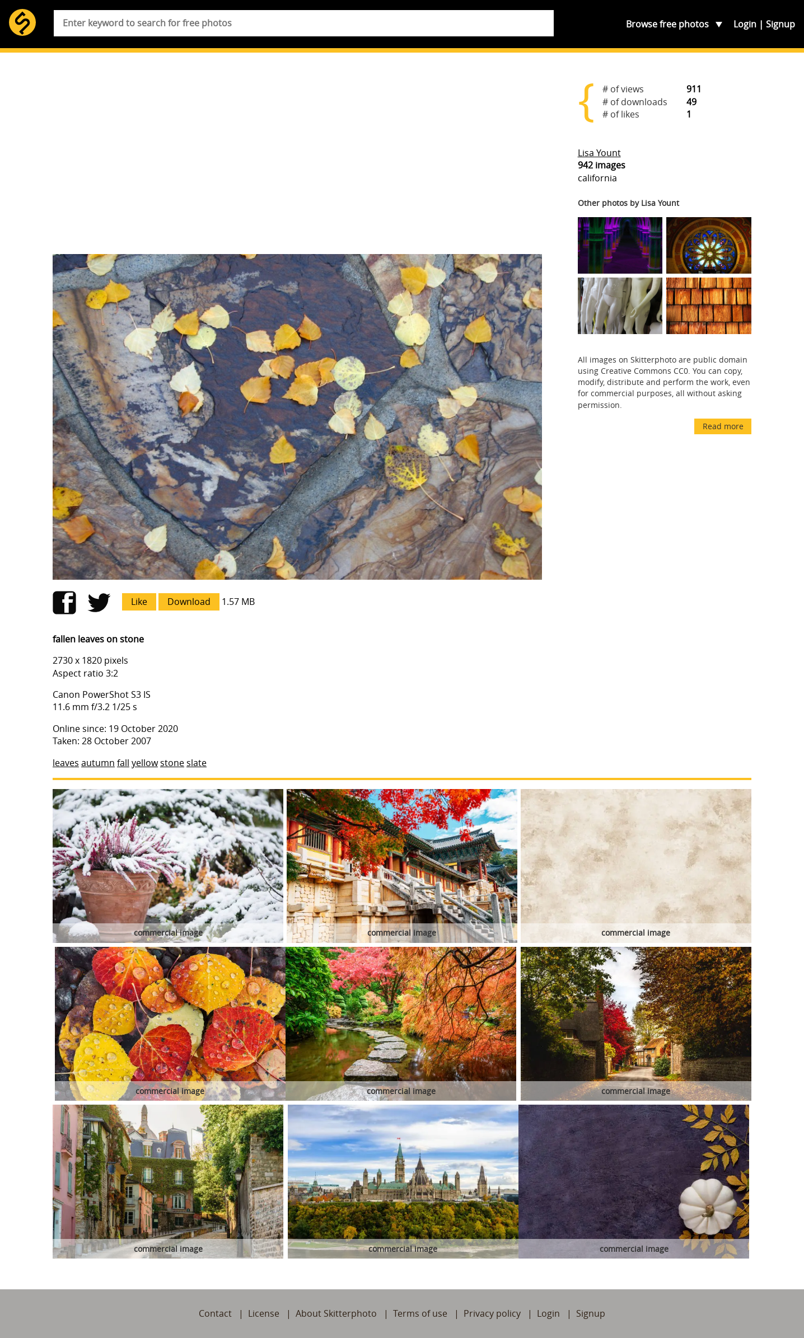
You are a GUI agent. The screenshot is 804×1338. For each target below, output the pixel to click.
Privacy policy (492, 1313)
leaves (66, 763)
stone (172, 763)
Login (744, 24)
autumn (98, 763)
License (263, 1313)
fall (123, 763)
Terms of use (420, 1313)
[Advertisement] (297, 157)
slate (196, 763)
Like (139, 601)
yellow (145, 763)
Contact (215, 1313)
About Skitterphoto (336, 1313)
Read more (723, 426)
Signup (780, 24)
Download (189, 601)
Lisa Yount (599, 153)
